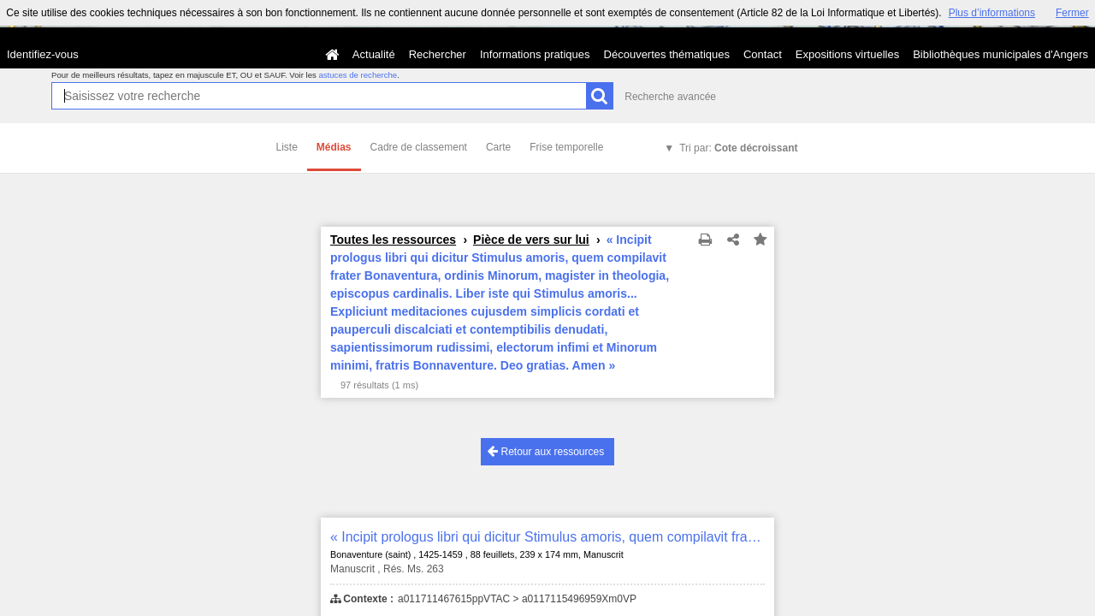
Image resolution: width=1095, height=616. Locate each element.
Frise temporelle (566, 147)
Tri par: (738, 148)
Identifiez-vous (43, 54)
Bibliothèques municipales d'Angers (1000, 54)
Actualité (373, 54)
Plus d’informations (992, 13)
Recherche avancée (670, 97)
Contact (762, 54)
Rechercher (437, 54)
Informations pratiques (535, 54)
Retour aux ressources (546, 451)
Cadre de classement (418, 147)
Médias (334, 147)
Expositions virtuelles (847, 54)
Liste (287, 147)
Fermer (1072, 13)
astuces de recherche (357, 75)
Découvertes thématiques (667, 54)
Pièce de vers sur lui (531, 239)
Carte (498, 147)
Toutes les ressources (393, 239)
